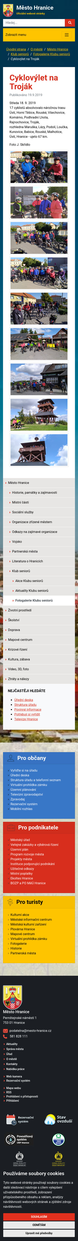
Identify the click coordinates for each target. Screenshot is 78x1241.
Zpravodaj (18, 799)
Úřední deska (23, 700)
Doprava (12, 630)
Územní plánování (23, 790)
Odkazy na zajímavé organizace (33, 532)
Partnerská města (23, 551)
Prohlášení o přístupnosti (22, 1096)
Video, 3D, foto (17, 669)
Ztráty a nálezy (17, 679)
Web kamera (14, 1076)
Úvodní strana (16, 49)
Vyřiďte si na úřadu (24, 770)
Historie (16, 948)
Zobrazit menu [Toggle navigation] (15, 35)
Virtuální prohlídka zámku (29, 785)
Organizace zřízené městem (30, 522)
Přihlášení (12, 1100)
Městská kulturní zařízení (28, 924)
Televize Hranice (26, 719)
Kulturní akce (20, 915)
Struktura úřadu (25, 705)
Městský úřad (20, 840)
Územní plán (19, 849)
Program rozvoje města (27, 854)
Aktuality (11, 1044)
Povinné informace (27, 709)
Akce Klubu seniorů (28, 581)
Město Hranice (57, 49)
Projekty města (21, 859)
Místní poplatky (22, 873)
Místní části (19, 502)
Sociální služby (21, 512)
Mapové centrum (18, 640)
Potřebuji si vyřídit (27, 714)
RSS (9, 1092)
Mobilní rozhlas (22, 809)
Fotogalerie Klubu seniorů (51, 54)
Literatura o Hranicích (26, 561)
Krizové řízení (16, 649)
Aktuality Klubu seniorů (30, 591)
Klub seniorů (20, 54)
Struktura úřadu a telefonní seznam (36, 780)
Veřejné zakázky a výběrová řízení (34, 845)
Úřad (9, 1054)
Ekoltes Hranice (22, 878)
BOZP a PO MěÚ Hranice (28, 883)
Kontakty (11, 1064)
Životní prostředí (18, 610)
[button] (70, 23)
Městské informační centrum (31, 919)
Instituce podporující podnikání (33, 864)
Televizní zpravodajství (27, 794)
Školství (12, 620)
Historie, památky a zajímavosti (33, 492)
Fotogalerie (19, 944)
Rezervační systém (24, 804)
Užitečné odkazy (22, 869)
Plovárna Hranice (23, 929)
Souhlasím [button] (39, 1216)
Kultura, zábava (17, 659)
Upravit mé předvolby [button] (38, 1233)
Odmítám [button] (39, 1225)
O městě (36, 49)
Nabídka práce (15, 1069)
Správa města (14, 1049)
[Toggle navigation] (67, 34)
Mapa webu (13, 1088)
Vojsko (15, 542)
